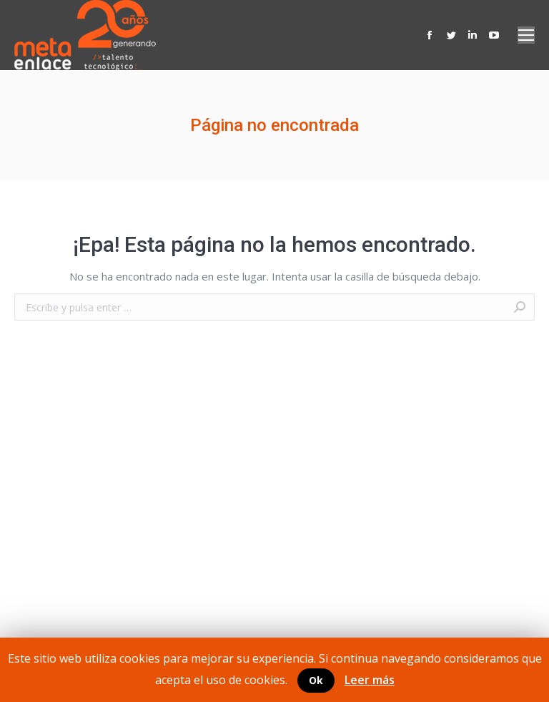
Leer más (370, 680)
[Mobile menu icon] (526, 35)
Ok (316, 680)
